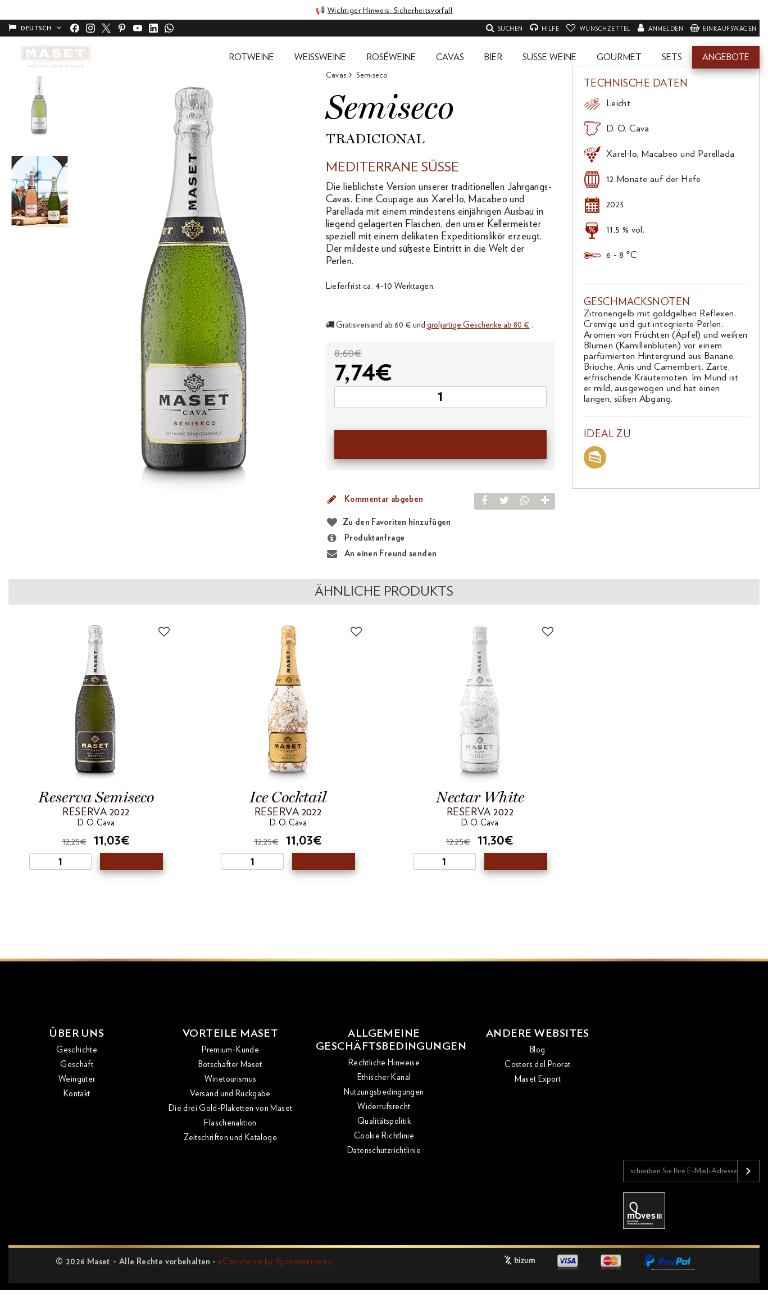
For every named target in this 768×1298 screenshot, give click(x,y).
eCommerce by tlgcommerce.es (274, 1262)
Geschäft (76, 1067)
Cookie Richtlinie (384, 1138)
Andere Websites (538, 1035)
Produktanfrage (365, 538)
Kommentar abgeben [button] (375, 499)
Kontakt (76, 1096)
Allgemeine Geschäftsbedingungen (384, 1041)
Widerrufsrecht (383, 1109)
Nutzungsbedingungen (384, 1095)
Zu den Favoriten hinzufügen (397, 522)
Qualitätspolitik (384, 1124)
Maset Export (538, 1081)
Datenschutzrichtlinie (384, 1153)
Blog (538, 1052)
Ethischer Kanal (384, 1080)
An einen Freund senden (381, 554)
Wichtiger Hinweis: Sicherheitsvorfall (390, 11)
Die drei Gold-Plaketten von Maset (230, 1110)
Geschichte (76, 1052)
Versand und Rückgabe (230, 1096)
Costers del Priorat (537, 1067)
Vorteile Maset (230, 1035)
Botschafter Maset (230, 1067)
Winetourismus (231, 1081)
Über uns (76, 1035)
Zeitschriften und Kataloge (230, 1140)
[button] (251, 57)
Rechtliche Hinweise (384, 1065)
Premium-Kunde (230, 1052)
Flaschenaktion (230, 1125)
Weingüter (76, 1081)
